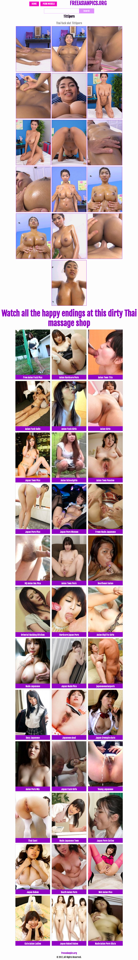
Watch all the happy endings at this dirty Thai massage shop (69, 318)
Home (34, 3)
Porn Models (49, 3)
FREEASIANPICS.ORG (88, 3)
